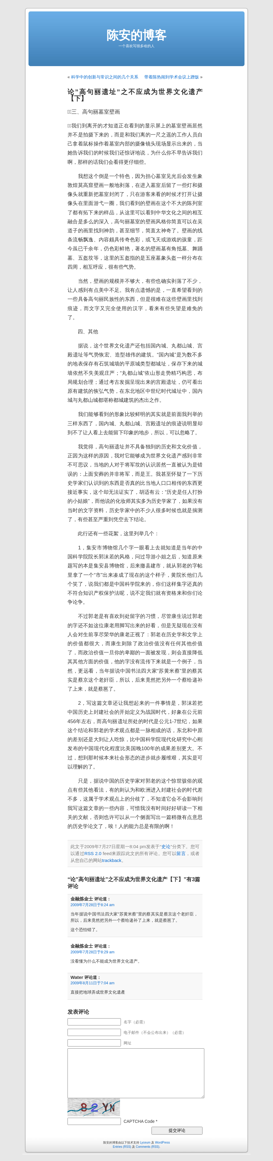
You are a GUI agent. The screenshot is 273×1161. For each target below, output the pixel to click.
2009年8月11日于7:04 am (92, 983)
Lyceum (145, 1142)
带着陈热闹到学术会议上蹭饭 (171, 77)
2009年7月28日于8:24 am (92, 905)
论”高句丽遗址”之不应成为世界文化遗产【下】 (135, 95)
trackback (112, 860)
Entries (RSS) (122, 1146)
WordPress (162, 1142)
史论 (166, 846)
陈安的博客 (136, 35)
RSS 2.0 (92, 853)
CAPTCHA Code (139, 1121)
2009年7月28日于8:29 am (92, 952)
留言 (181, 853)
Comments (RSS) (147, 1146)
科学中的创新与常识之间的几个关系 (104, 77)
